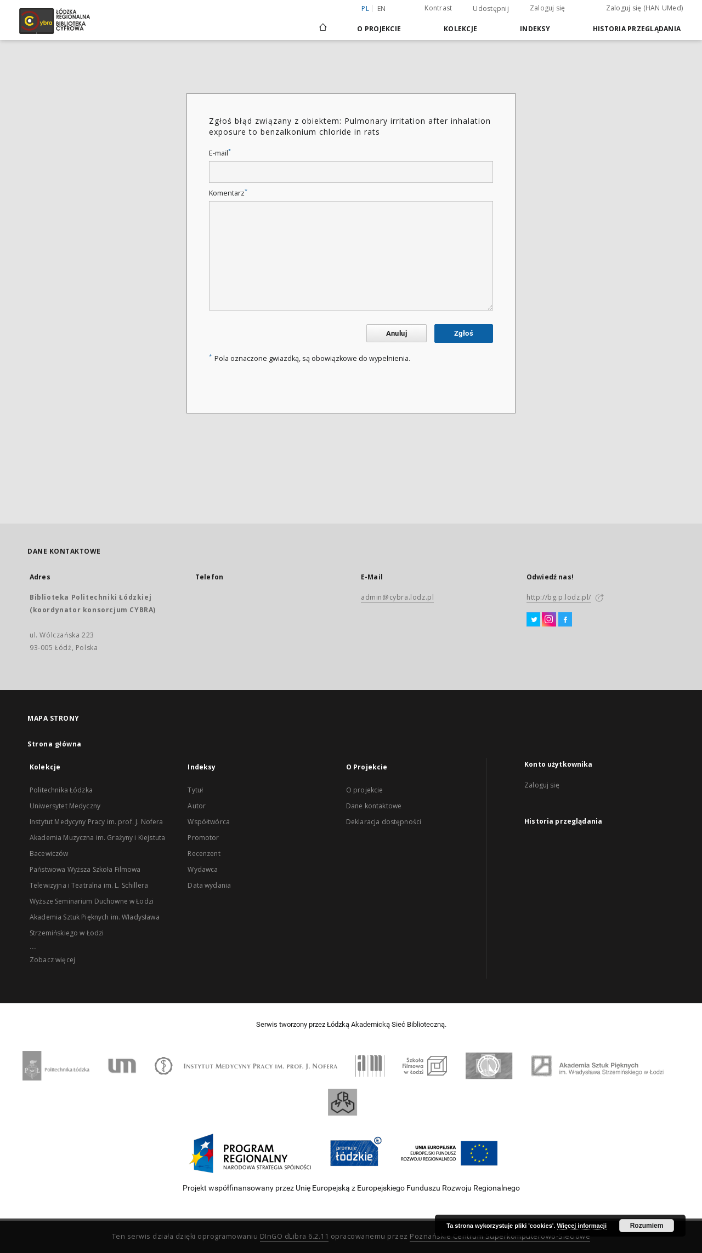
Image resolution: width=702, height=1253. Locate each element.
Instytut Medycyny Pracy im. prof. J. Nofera (96, 821)
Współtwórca (209, 821)
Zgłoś (463, 333)
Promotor (203, 837)
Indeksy (535, 28)
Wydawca (203, 869)
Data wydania (209, 885)
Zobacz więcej (52, 959)
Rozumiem (647, 1225)
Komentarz (228, 193)
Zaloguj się (547, 8)
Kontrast (438, 8)
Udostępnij (491, 8)
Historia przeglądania (637, 28)
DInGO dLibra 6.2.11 (294, 1236)
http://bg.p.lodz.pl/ (558, 597)
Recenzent (204, 853)
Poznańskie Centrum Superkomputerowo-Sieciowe (500, 1236)
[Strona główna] (323, 22)
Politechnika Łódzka (61, 790)
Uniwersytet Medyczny (65, 806)
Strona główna (54, 744)
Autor (197, 806)
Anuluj (396, 333)
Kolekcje (460, 28)
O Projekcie (379, 28)
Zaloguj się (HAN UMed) (644, 8)
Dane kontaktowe (373, 806)
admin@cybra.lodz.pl (397, 597)
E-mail (220, 153)
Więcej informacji (582, 1225)
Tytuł (195, 790)
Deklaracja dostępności (383, 821)
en (381, 8)
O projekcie (364, 790)
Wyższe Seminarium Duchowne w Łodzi (92, 901)
